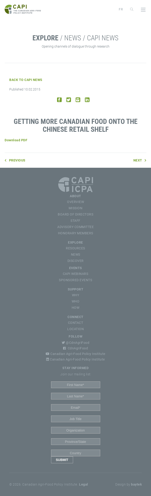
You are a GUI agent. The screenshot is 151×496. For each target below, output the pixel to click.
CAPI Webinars (75, 274)
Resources (75, 248)
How (76, 307)
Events (75, 268)
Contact (75, 323)
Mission (76, 208)
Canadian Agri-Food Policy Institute (75, 354)
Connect (75, 317)
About (75, 196)
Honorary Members (75, 233)
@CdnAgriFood (75, 343)
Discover (75, 261)
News (75, 254)
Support (76, 289)
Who (76, 301)
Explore (75, 242)
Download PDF (16, 140)
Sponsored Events (75, 280)
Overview (75, 202)
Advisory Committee (75, 227)
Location (75, 329)
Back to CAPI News (25, 80)
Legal (83, 484)
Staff (75, 220)
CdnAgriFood (75, 348)
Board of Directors (75, 214)
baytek (136, 484)
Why (75, 295)
